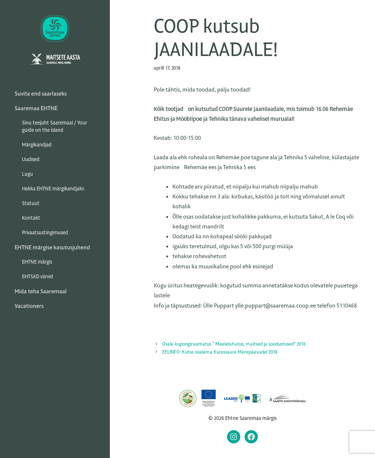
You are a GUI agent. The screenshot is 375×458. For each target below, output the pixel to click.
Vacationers (29, 306)
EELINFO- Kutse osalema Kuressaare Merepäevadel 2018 (219, 352)
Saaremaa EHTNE (36, 108)
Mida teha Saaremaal (41, 291)
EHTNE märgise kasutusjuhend (52, 247)
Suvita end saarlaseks (41, 93)
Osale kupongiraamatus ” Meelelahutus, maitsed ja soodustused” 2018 (233, 344)
